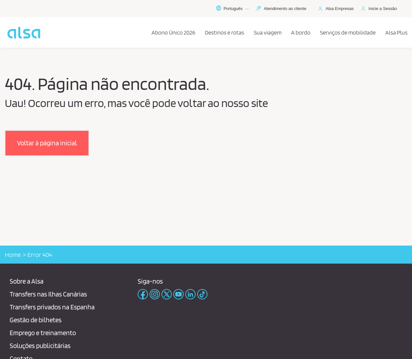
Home (13, 254)
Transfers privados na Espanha (52, 307)
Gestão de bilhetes (35, 320)
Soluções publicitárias (40, 346)
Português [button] (232, 8)
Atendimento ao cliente (285, 8)
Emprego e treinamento (43, 333)
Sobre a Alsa (26, 281)
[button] (47, 143)
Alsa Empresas (339, 8)
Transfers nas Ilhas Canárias (48, 294)
